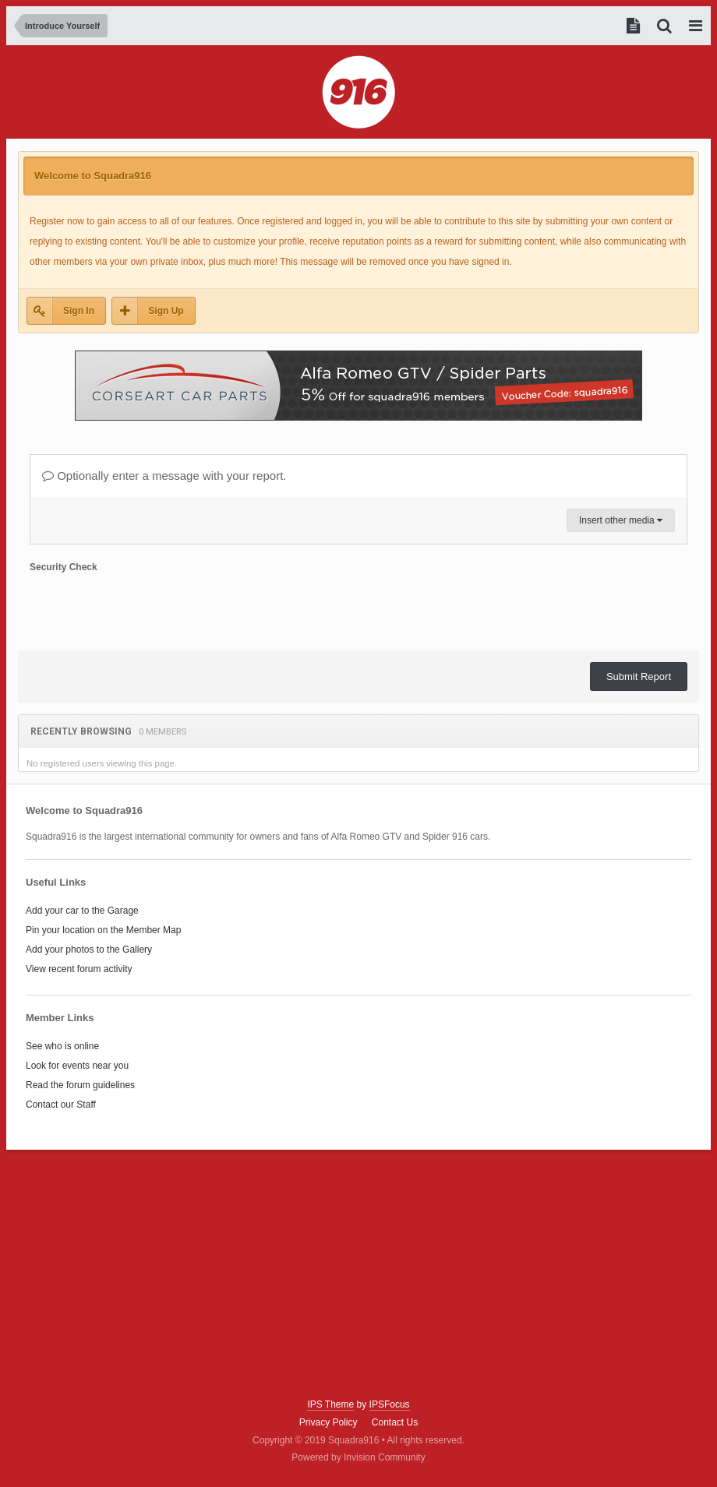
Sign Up (165, 310)
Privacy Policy (328, 1422)
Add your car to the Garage (82, 910)
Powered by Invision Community (358, 1457)
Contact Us (395, 1422)
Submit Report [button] (638, 676)
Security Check (63, 567)
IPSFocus (389, 1404)
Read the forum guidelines (80, 1085)
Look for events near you (77, 1065)
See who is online (62, 1046)
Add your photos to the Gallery (89, 949)
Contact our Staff (61, 1104)
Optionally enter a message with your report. (164, 475)
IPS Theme (330, 1404)
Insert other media (620, 520)
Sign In (78, 310)
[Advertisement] (358, 1274)
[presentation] (148, 608)
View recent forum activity (79, 969)
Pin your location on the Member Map (103, 930)
